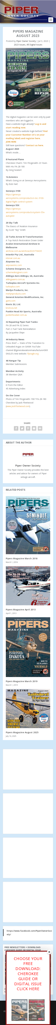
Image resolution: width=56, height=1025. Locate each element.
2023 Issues (19, 44)
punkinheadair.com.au (16, 314)
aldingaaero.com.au (15, 279)
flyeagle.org (33, 353)
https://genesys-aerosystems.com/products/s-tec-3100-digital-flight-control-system (25, 198)
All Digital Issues (34, 44)
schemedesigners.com (16, 272)
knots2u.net (11, 307)
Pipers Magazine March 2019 (21, 681)
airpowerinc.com (14, 265)
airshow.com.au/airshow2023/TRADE (24, 251)
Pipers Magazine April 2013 (21, 609)
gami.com (10, 300)
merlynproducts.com (16, 293)
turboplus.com (13, 286)
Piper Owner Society (26, 41)
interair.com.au (13, 258)
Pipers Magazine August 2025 (22, 732)
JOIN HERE (11, 141)
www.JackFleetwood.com (17, 406)
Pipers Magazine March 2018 (21, 558)
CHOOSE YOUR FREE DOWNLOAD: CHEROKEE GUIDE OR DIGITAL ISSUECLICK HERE (28, 974)
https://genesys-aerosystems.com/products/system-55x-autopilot (25, 212)
